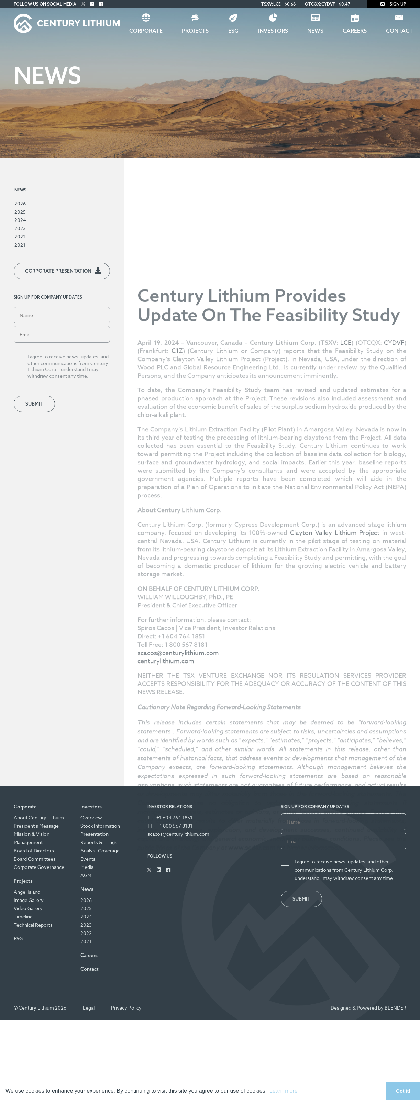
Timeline (23, 916)
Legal (89, 1007)
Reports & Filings (98, 842)
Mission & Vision (31, 834)
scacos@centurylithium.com (178, 809)
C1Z (177, 507)
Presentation (94, 834)
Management (28, 842)
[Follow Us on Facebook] (101, 4)
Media (86, 867)
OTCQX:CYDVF (320, 4)
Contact (89, 969)
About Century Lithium (39, 817)
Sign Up (393, 4)
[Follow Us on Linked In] (92, 4)
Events (88, 858)
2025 (20, 211)
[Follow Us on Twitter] (83, 4)
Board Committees (35, 858)
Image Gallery (29, 900)
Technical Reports (33, 924)
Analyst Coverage (100, 850)
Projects (195, 30)
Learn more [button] (283, 1091)
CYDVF (394, 499)
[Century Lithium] (67, 23)
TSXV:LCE (271, 4)
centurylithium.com (165, 817)
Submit (34, 404)
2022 (20, 236)
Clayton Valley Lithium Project (334, 689)
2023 (20, 228)
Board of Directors (34, 850)
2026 (20, 203)
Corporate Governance (39, 867)
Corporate (146, 30)
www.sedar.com (251, 1004)
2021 (19, 244)
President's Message (36, 825)
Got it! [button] (403, 1091)
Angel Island (27, 891)
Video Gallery (28, 908)
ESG (233, 30)
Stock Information (100, 825)
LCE (345, 499)
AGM (85, 875)
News (315, 30)
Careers (355, 30)
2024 (20, 220)
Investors (273, 30)
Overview (91, 817)
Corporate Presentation (58, 271)
